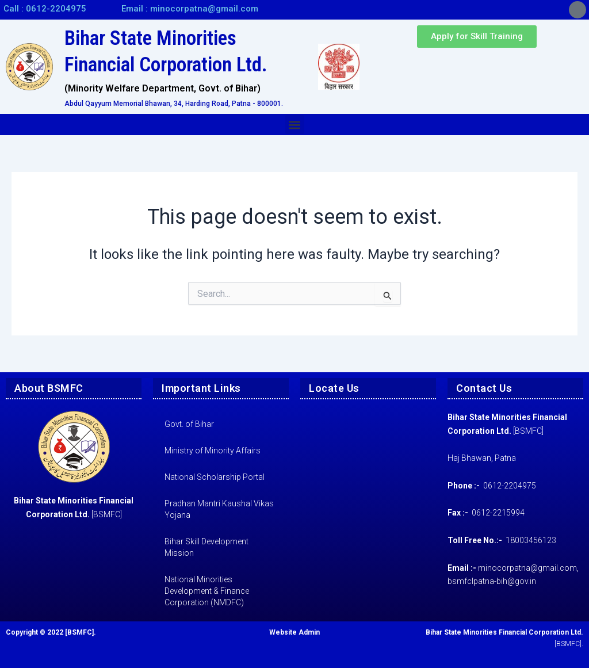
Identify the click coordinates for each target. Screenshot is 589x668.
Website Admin (294, 632)
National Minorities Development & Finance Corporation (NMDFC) (207, 591)
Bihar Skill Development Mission (206, 547)
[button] (294, 124)
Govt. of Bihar (189, 424)
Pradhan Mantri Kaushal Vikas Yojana (219, 509)
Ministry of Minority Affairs (213, 450)
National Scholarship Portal (215, 477)
